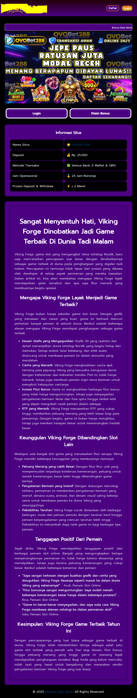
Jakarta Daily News (59, 692)
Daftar (113, 8)
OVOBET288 (81, 144)
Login (127, 8)
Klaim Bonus (100, 113)
